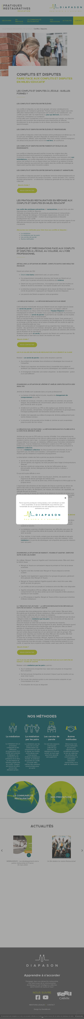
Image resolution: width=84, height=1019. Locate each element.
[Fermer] (65, 498)
